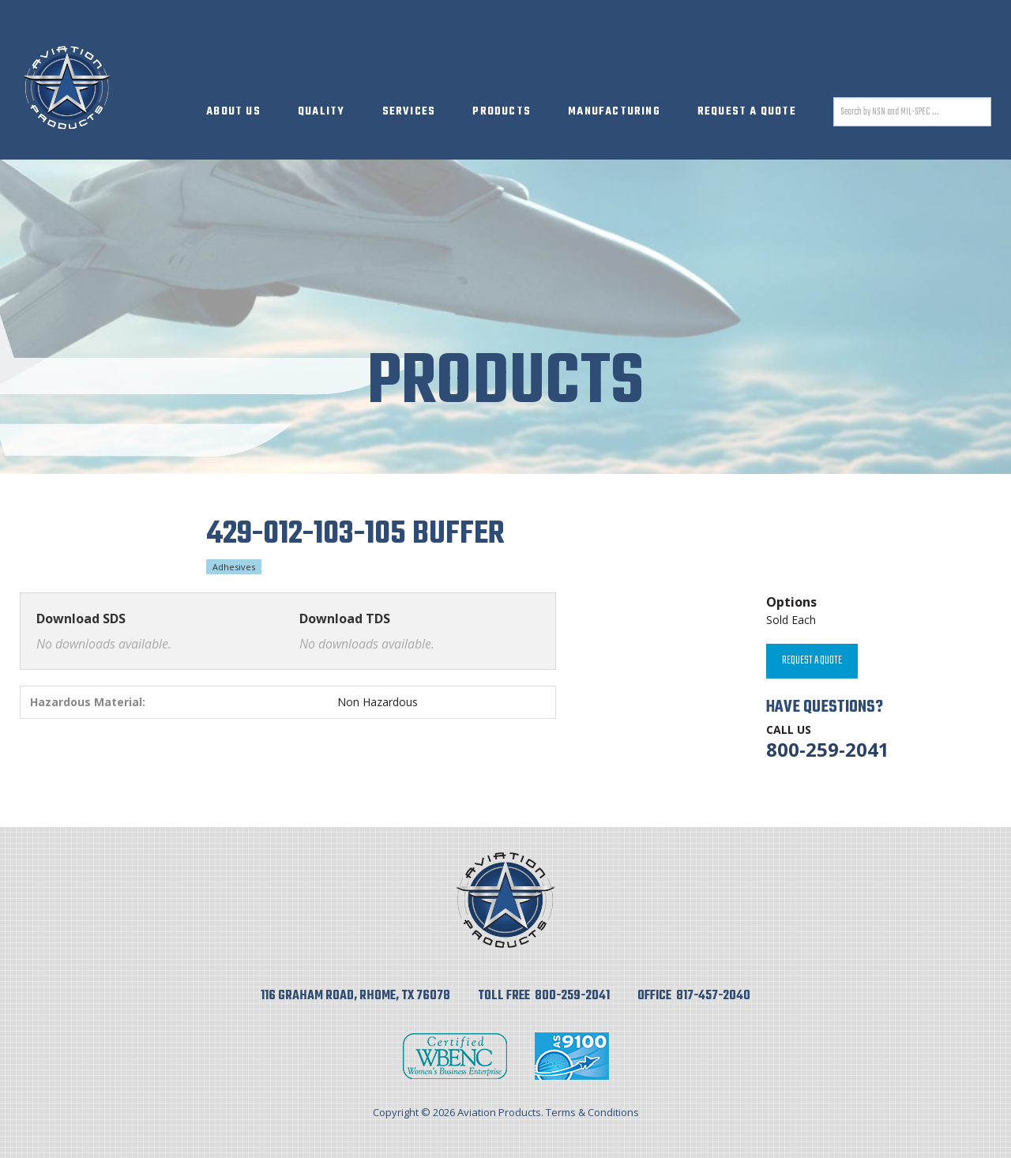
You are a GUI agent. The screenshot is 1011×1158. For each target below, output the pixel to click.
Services (409, 112)
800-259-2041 (827, 749)
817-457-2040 (713, 996)
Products (501, 112)
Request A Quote (746, 112)
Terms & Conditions (592, 1112)
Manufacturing (614, 112)
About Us (233, 112)
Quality (321, 112)
